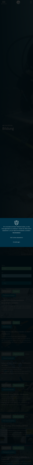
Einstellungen (16, 242)
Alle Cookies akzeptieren (16, 237)
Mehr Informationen (16, 232)
